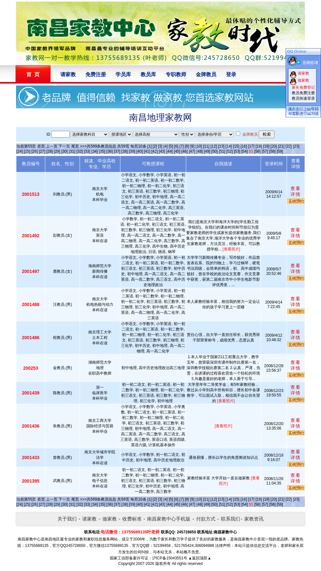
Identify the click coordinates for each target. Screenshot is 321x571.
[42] (154, 151)
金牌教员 (206, 74)
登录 (231, 74)
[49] (207, 151)
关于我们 (67, 518)
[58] (272, 151)
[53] (237, 151)
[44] (169, 151)
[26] (34, 151)
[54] (244, 151)
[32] (79, 151)
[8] (187, 146)
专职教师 (176, 74)
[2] (155, 146)
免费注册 (95, 74)
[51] (222, 151)
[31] (72, 151)
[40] (139, 151)
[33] (87, 151)
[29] (57, 151)
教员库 (148, 74)
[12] (214, 146)
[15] (236, 146)
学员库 (123, 74)
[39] (132, 151)
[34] (94, 151)
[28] (49, 151)
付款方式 (205, 518)
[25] (27, 151)
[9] (192, 146)
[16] (243, 146)
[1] (149, 146)
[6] (176, 146)
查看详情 (296, 191)
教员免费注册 (303, 93)
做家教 (109, 518)
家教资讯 (254, 518)
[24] (19, 151)
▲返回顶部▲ (199, 558)
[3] (160, 146)
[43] (162, 151)
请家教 (68, 74)
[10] (198, 146)
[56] (257, 151)
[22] (288, 146)
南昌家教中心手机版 (168, 518)
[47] (192, 151)
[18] (259, 146)
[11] (206, 146)
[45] (177, 151)
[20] (274, 146)
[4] (165, 146)
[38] (124, 151)
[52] (229, 151)
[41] (147, 151)
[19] (266, 146)
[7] (181, 146)
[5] (171, 146)
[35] (102, 151)
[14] (229, 146)
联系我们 (230, 518)
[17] (251, 146)
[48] (199, 151)
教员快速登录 (303, 98)
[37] (117, 151)
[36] (109, 151)
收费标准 (132, 518)
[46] (184, 151)
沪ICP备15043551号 (169, 558)
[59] (280, 151)
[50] (214, 151)
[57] (265, 151)
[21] (281, 146)
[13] (221, 146)
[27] (42, 151)
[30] (64, 151)
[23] (296, 146)
